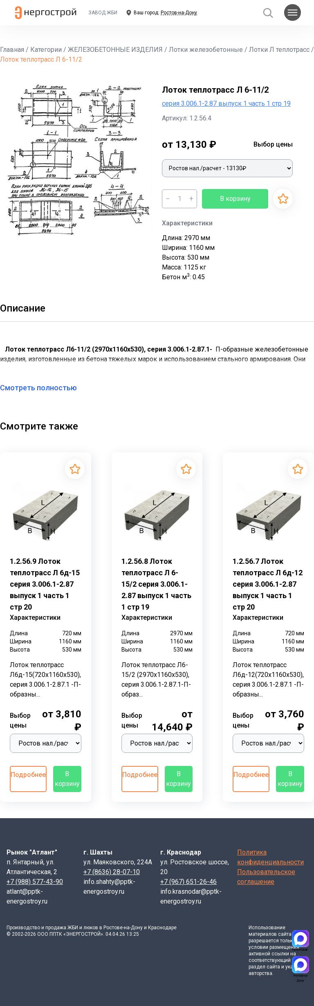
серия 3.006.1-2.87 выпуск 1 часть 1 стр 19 (226, 103)
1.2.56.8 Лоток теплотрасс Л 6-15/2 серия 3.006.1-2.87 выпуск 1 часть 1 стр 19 (156, 584)
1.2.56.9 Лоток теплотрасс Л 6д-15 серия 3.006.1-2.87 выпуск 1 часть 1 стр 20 (45, 584)
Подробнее (28, 775)
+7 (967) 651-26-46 (188, 882)
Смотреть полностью (43, 387)
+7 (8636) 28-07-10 (111, 872)
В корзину (235, 199)
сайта (285, 934)
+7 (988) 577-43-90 (35, 882)
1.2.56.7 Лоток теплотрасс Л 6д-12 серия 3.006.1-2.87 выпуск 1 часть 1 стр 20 (268, 584)
